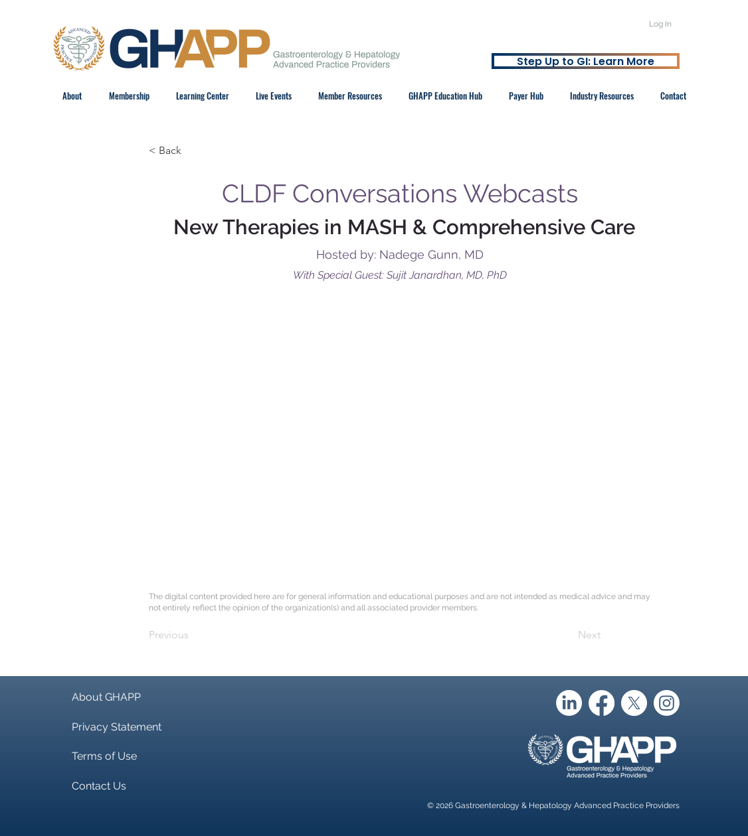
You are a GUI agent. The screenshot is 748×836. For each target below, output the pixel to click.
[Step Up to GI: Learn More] (586, 61)
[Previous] (192, 635)
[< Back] (192, 150)
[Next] (567, 635)
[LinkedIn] (569, 703)
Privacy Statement (116, 727)
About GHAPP (106, 697)
